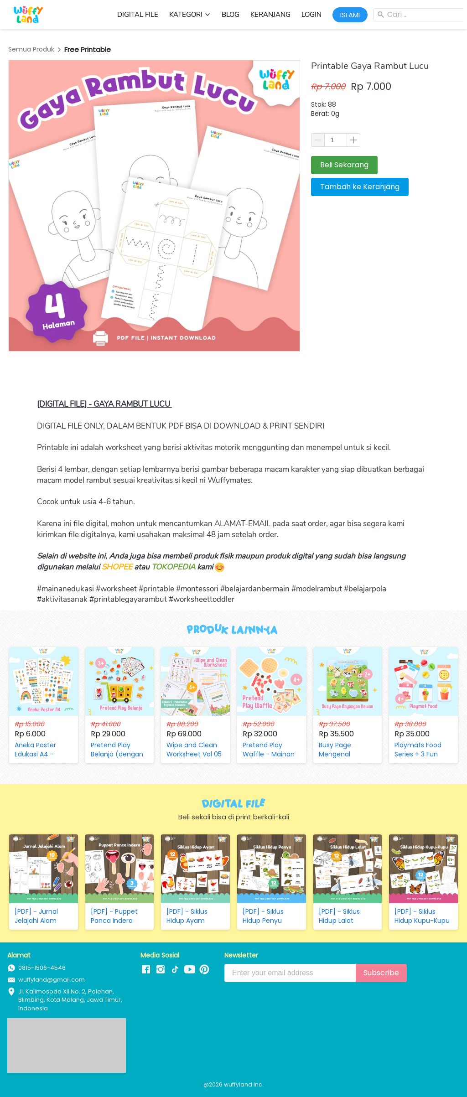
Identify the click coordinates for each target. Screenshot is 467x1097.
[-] (145, 970)
